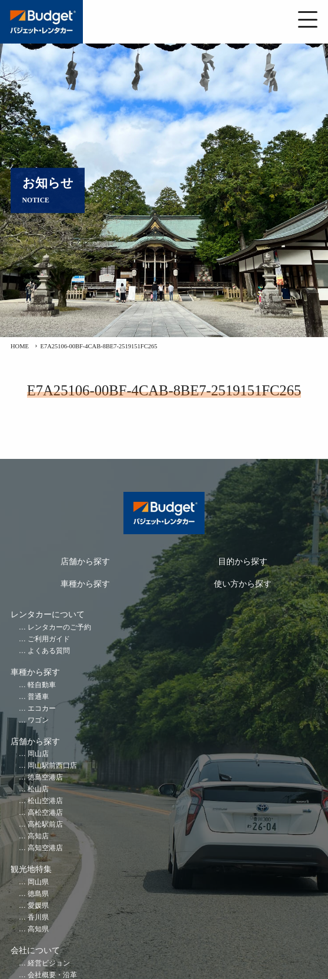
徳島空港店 (45, 777)
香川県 (38, 917)
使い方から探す (243, 584)
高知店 (38, 836)
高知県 (38, 929)
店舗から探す (85, 561)
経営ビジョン (49, 963)
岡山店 (38, 754)
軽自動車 (42, 685)
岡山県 (38, 882)
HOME (20, 346)
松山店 (38, 789)
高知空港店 (45, 848)
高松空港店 (45, 813)
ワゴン (38, 720)
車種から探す (85, 584)
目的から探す (242, 561)
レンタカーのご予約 (59, 627)
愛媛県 (38, 906)
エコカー (42, 708)
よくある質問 (49, 651)
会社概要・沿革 (52, 975)
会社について (35, 950)
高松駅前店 (45, 824)
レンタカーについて (48, 614)
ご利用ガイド (49, 639)
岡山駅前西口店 (52, 766)
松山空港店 (45, 801)
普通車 (38, 697)
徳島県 (38, 894)
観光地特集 (31, 869)
